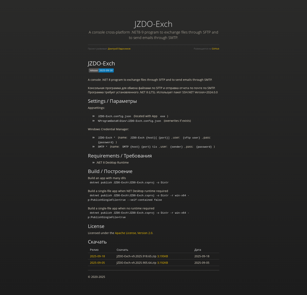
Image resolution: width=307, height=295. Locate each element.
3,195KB (162, 254)
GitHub (215, 48)
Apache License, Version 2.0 (133, 231)
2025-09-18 (97, 254)
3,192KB (162, 260)
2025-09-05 (97, 260)
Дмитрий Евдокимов (119, 48)
